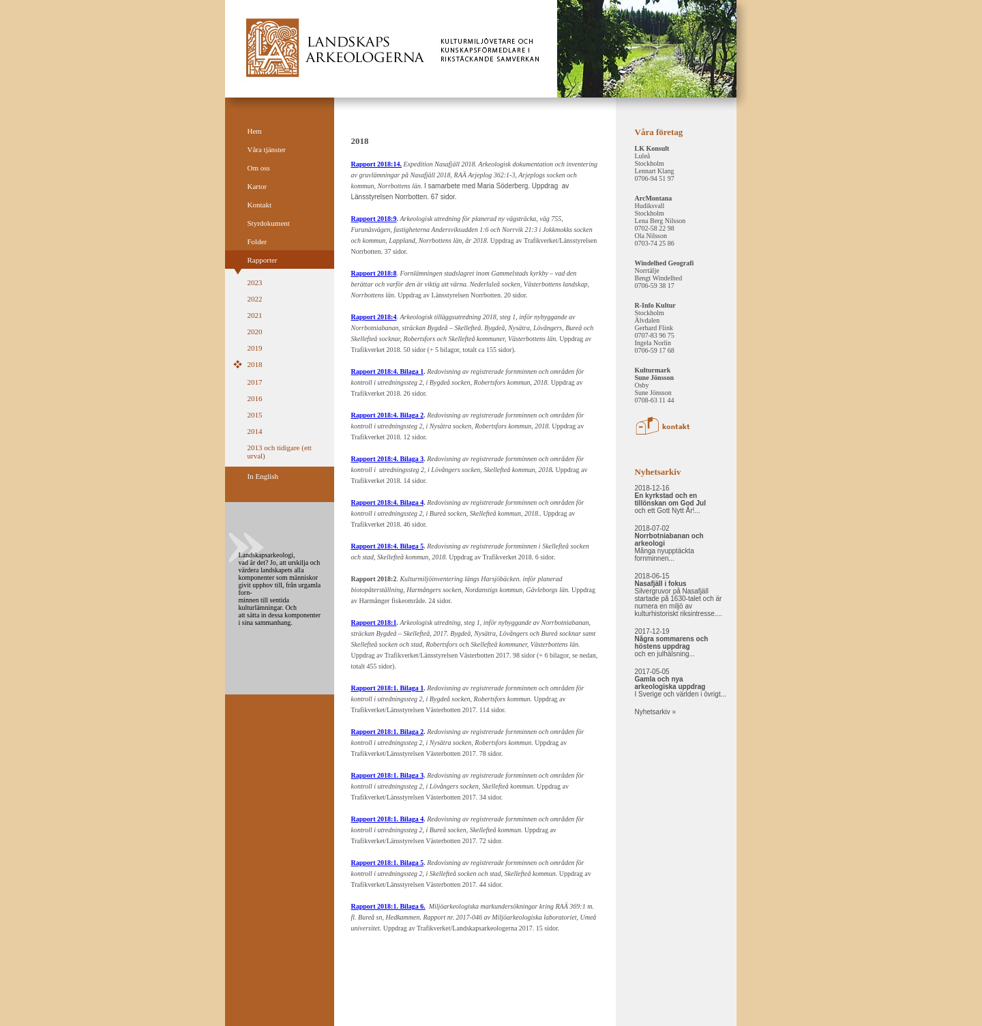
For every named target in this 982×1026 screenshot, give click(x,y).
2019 (255, 348)
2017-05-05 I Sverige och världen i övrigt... (681, 683)
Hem (255, 131)
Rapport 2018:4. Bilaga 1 (387, 371)
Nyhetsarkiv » (655, 712)
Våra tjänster (267, 149)
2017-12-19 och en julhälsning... (672, 643)
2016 (255, 398)
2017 (255, 382)
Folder (257, 241)
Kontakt (259, 205)
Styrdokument (269, 223)
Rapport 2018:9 (374, 218)
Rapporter (263, 260)
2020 (255, 331)
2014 (255, 431)
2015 (255, 415)
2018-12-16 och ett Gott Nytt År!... (670, 499)
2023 (255, 282)
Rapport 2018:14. (376, 164)
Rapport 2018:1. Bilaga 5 (387, 862)
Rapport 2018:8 (374, 273)
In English (263, 476)
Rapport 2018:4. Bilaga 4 (387, 502)
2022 (255, 299)
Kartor (257, 186)
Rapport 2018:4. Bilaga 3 (387, 459)
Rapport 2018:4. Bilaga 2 (387, 415)
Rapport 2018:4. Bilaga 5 (387, 546)
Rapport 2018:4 (374, 317)
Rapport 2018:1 (374, 622)
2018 (255, 364)
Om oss (259, 168)
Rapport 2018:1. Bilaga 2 (387, 731)
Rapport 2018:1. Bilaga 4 (387, 819)
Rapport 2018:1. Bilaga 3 (387, 775)
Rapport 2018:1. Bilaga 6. (388, 906)
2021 (255, 315)
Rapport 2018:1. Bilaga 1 (387, 688)
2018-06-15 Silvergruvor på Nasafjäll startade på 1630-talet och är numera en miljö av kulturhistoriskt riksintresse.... (678, 594)
